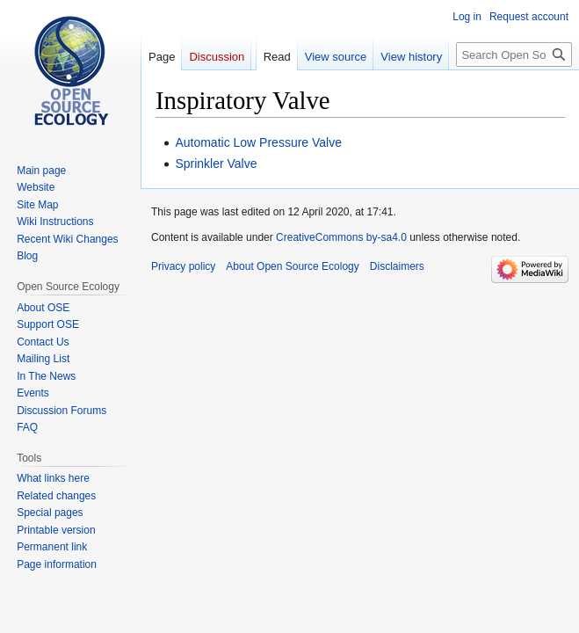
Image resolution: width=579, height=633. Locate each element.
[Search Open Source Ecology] (514, 54)
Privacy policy (183, 266)
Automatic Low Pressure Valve (258, 142)
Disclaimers (397, 266)
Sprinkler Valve (216, 163)
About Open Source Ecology (292, 266)
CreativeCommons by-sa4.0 (341, 237)
